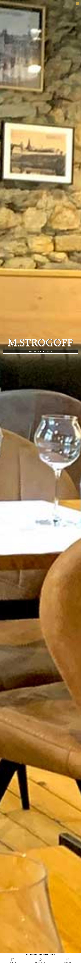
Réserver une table (40, 352)
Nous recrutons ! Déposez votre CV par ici (40, 954)
